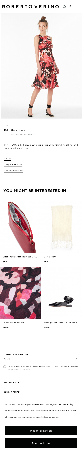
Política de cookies (50, 417)
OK (75, 359)
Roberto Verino (30, 6)
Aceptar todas (41, 443)
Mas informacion (41, 430)
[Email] (38, 359)
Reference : (10, 135)
